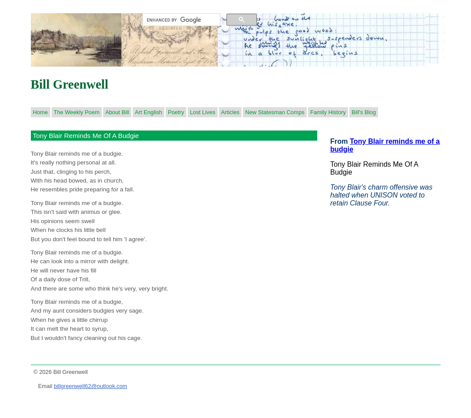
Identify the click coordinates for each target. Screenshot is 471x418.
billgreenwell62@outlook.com (90, 386)
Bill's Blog (364, 112)
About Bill (117, 112)
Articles (230, 112)
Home (40, 112)
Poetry (176, 112)
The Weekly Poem (77, 112)
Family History (328, 112)
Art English (148, 112)
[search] (180, 20)
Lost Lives (202, 112)
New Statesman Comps (274, 112)
